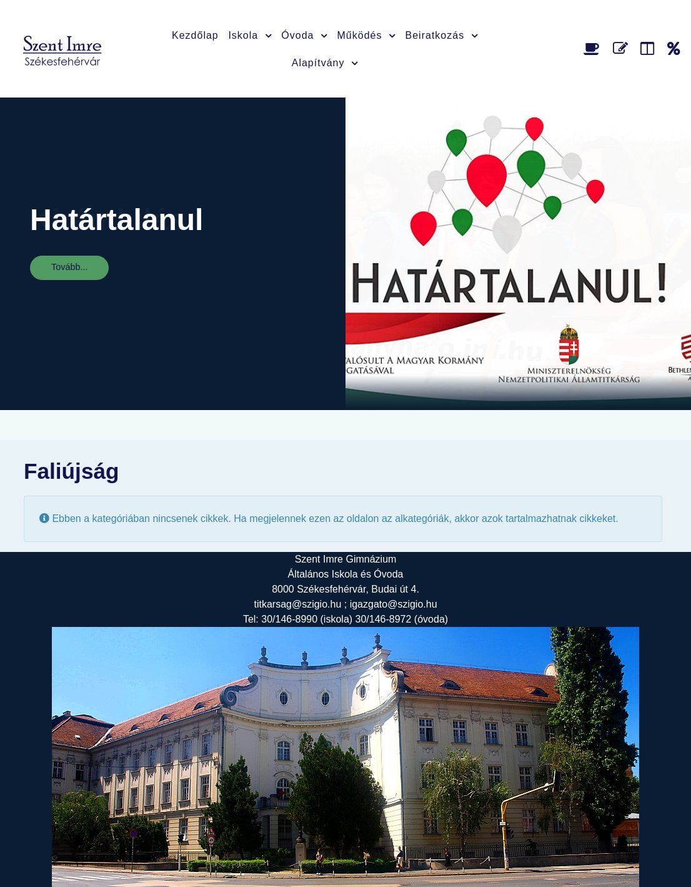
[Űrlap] (622, 48)
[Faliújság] (649, 48)
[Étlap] (594, 48)
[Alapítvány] (673, 48)
